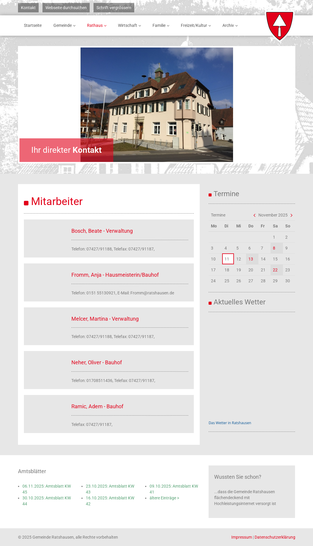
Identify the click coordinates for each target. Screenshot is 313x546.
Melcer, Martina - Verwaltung (105, 319)
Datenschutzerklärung (275, 537)
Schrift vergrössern (113, 7)
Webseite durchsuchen (66, 7)
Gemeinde (65, 25)
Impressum (241, 537)
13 (250, 259)
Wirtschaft (130, 25)
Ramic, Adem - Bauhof (97, 406)
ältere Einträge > (164, 498)
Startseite (33, 25)
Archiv (231, 25)
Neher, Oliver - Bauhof (96, 362)
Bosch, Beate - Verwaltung (102, 231)
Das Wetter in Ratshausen (230, 422)
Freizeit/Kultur (197, 25)
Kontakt (28, 7)
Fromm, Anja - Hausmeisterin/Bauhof (115, 275)
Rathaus (98, 25)
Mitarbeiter (57, 201)
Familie (162, 25)
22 (275, 270)
